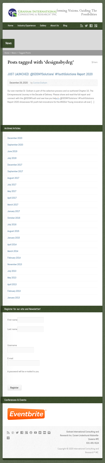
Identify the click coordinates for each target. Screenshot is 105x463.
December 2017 (14, 164)
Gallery (43, 25)
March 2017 (12, 204)
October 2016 (13, 217)
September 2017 (15, 171)
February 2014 (14, 257)
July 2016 (11, 224)
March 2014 (12, 251)
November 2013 (14, 264)
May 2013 (11, 277)
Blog (65, 25)
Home (10, 25)
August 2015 (13, 231)
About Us (54, 25)
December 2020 (14, 138)
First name (12, 319)
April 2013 (12, 284)
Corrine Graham (40, 82)
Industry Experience (27, 25)
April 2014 (12, 244)
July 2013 (11, 271)
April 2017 (12, 197)
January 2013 (13, 297)
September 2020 (15, 144)
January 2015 (13, 237)
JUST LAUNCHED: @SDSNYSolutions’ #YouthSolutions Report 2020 (50, 74)
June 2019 (12, 151)
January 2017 (13, 211)
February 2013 (14, 291)
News (14, 53)
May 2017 (11, 191)
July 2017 (11, 184)
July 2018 (11, 158)
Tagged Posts (25, 53)
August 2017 (13, 178)
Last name (12, 329)
